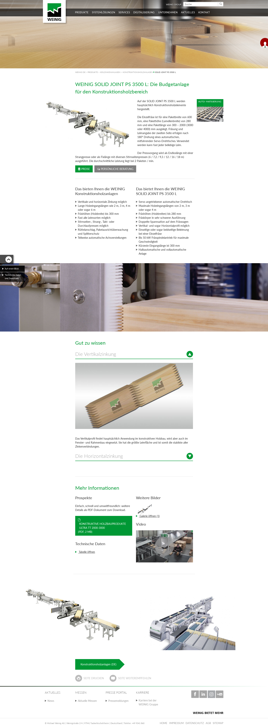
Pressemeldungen (118, 700)
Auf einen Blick (12, 268)
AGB (208, 723)
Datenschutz (195, 723)
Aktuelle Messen (87, 700)
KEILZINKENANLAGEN (110, 72)
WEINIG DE (80, 72)
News (50, 700)
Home (163, 723)
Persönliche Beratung (115, 169)
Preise (84, 169)
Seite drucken (94, 678)
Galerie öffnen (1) (149, 516)
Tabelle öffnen (86, 552)
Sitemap (218, 723)
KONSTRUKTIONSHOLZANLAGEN (138, 72)
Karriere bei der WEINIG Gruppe (148, 702)
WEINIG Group (173, 4)
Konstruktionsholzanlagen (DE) (98, 664)
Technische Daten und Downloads (13, 277)
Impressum (176, 723)
